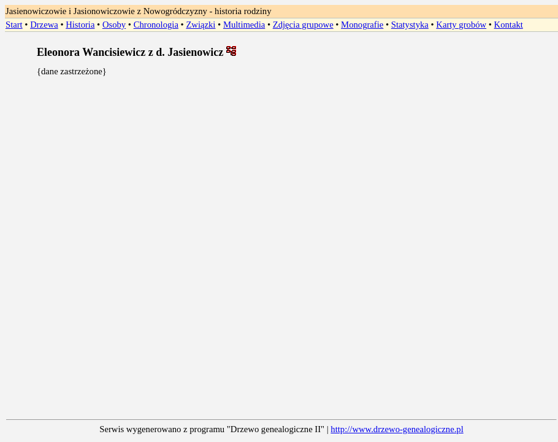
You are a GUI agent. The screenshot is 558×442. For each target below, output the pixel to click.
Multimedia (244, 24)
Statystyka (410, 24)
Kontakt (508, 24)
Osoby (114, 24)
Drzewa (44, 24)
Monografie (362, 24)
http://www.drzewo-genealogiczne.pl (397, 429)
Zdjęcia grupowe (303, 24)
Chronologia (156, 24)
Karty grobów (461, 24)
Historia (80, 24)
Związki (200, 24)
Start (14, 24)
